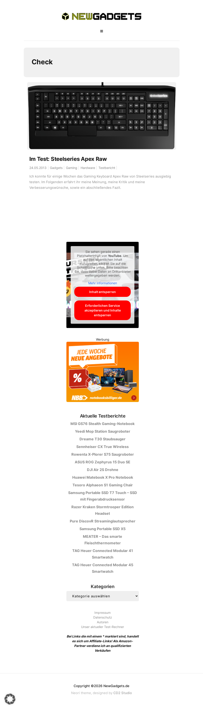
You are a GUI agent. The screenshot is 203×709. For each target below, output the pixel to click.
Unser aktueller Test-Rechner (102, 627)
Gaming (71, 168)
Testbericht (106, 168)
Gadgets (56, 168)
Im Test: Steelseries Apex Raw (68, 159)
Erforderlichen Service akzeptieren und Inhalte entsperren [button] (102, 310)
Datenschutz (102, 617)
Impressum (102, 612)
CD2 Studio (122, 693)
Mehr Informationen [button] (102, 283)
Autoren (102, 622)
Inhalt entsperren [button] (102, 292)
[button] (10, 699)
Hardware (88, 168)
